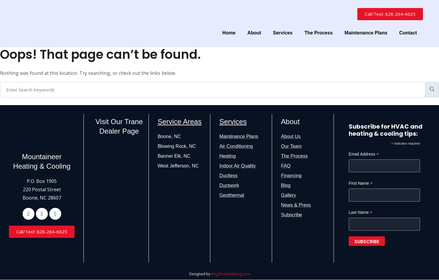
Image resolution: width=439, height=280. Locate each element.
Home (228, 32)
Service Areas (180, 122)
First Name (361, 184)
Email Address (364, 154)
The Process (318, 32)
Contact (408, 32)
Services (283, 32)
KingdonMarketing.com (230, 273)
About (254, 32)
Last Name (360, 213)
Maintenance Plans (366, 32)
